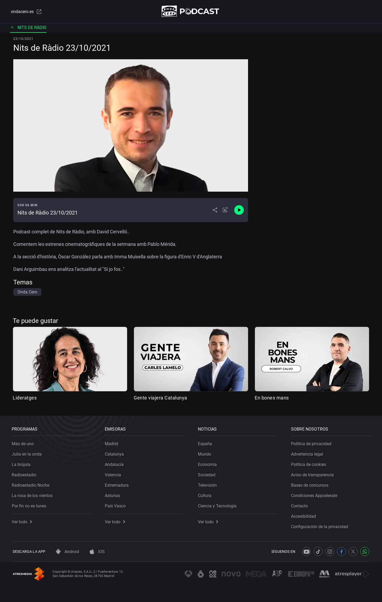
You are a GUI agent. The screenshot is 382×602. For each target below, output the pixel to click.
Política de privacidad (312, 442)
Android (67, 551)
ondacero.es (25, 12)
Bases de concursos (310, 484)
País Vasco (116, 504)
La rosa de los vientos (33, 494)
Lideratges (25, 398)
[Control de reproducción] (239, 210)
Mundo (205, 453)
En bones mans (272, 398)
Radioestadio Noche (31, 484)
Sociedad (207, 473)
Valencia (114, 473)
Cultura (205, 494)
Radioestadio (25, 473)
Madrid (112, 442)
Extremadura (118, 484)
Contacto (300, 504)
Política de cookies (309, 463)
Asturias (113, 494)
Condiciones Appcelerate (315, 494)
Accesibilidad (304, 515)
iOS (97, 551)
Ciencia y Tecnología (218, 504)
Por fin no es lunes (30, 504)
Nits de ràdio (28, 27)
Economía (208, 463)
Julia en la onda (28, 453)
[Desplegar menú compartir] (215, 210)
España (206, 442)
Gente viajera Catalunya (160, 398)
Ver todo (23, 520)
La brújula (22, 463)
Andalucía (115, 463)
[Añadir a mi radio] (225, 210)
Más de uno (24, 442)
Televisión (208, 484)
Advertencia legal (308, 453)
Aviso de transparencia (313, 473)
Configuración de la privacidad (320, 525)
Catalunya (115, 453)
